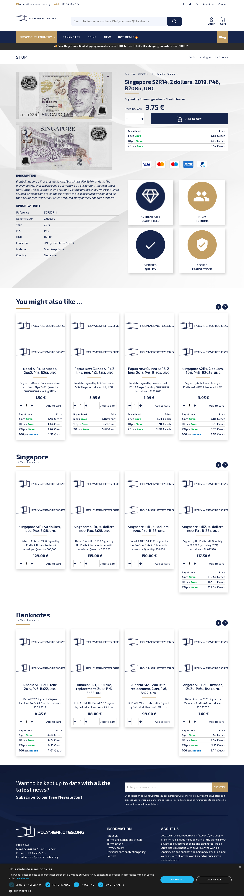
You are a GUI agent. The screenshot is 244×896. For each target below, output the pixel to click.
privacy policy (194, 795)
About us (208, 4)
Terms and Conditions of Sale (124, 839)
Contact (223, 4)
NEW (107, 37)
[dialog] (122, 880)
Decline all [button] (214, 879)
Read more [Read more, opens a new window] (23, 878)
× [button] (239, 867)
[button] (82, 891)
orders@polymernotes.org (33, 4)
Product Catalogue (200, 57)
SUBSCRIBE (220, 787)
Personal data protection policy (126, 852)
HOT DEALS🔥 (128, 37)
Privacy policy (115, 847)
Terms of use (115, 843)
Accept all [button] (177, 879)
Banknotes (221, 57)
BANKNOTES (71, 37)
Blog (222, 37)
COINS (92, 37)
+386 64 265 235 (66, 4)
